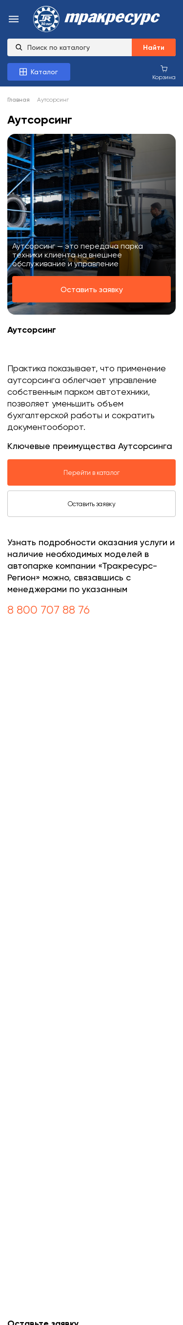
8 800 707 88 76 (48, 610)
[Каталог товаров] (38, 72)
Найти (153, 47)
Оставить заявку (92, 289)
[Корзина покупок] (164, 72)
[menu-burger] (13, 19)
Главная (18, 99)
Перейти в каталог (91, 472)
